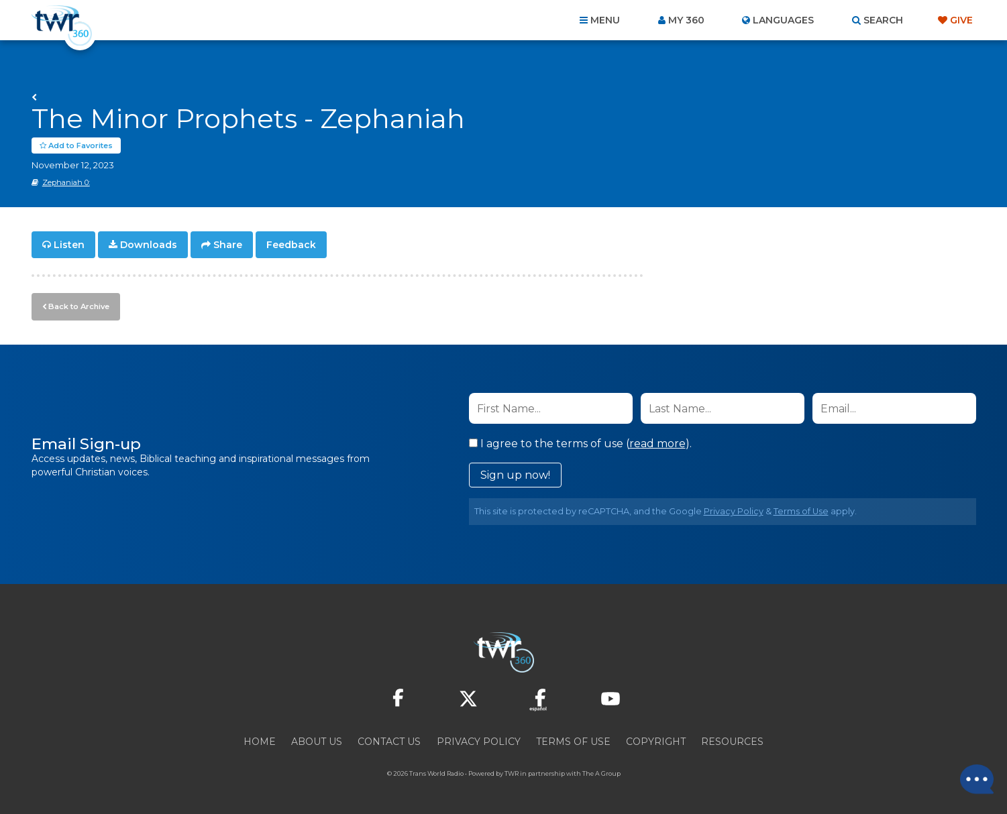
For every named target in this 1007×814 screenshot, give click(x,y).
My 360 (686, 20)
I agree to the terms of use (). (580, 443)
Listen (69, 245)
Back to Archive (78, 306)
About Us (316, 742)
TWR (512, 773)
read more (657, 443)
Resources (732, 742)
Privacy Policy (733, 511)
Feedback (291, 245)
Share (227, 245)
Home (260, 742)
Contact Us (389, 742)
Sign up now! (515, 475)
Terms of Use (801, 511)
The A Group (601, 773)
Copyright (656, 742)
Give (961, 20)
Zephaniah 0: (66, 183)
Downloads (148, 245)
